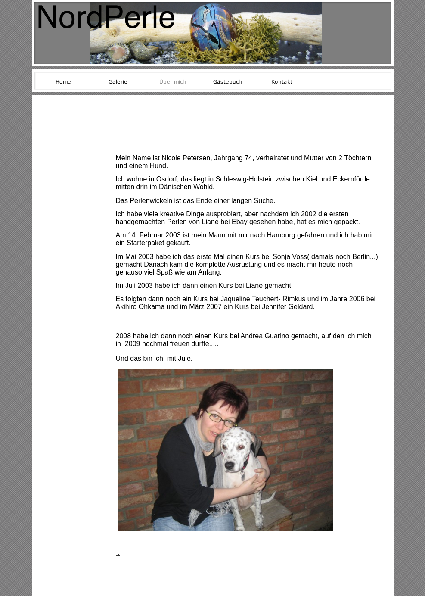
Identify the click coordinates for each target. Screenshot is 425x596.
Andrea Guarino (265, 336)
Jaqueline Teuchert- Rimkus (262, 299)
